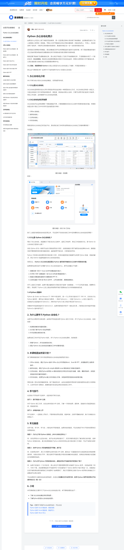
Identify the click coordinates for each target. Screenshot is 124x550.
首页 (25, 23)
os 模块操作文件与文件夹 (9, 113)
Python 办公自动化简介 (108, 31)
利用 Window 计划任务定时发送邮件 (10, 98)
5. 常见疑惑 (106, 54)
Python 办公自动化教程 (40, 23)
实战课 (28, 10)
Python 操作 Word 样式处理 (10, 64)
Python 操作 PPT (7, 72)
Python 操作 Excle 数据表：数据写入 (10, 56)
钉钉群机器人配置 (7, 124)
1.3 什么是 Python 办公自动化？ (113, 41)
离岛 (30, 29)
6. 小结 (105, 57)
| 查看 (109, 13)
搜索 (98, 10)
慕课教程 (30, 23)
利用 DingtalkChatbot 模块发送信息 (10, 130)
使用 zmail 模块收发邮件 (9, 93)
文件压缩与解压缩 (7, 117)
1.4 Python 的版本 (109, 44)
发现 (41, 10)
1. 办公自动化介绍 (108, 33)
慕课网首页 (13, 10)
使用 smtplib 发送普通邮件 (9, 84)
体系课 (35, 10)
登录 (109, 10)
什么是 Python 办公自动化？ (10, 41)
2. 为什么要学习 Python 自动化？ (112, 46)
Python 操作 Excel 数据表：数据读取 (10, 50)
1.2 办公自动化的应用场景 (111, 38)
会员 (49, 10)
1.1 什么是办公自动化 (110, 36)
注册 (113, 10)
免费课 (21, 10)
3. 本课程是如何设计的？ (110, 49)
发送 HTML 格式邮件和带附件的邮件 (10, 89)
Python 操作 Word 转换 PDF (10, 68)
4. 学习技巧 (106, 51)
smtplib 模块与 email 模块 (9, 80)
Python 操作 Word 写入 (9, 61)
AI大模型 (91, 10)
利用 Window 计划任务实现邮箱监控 (10, 104)
